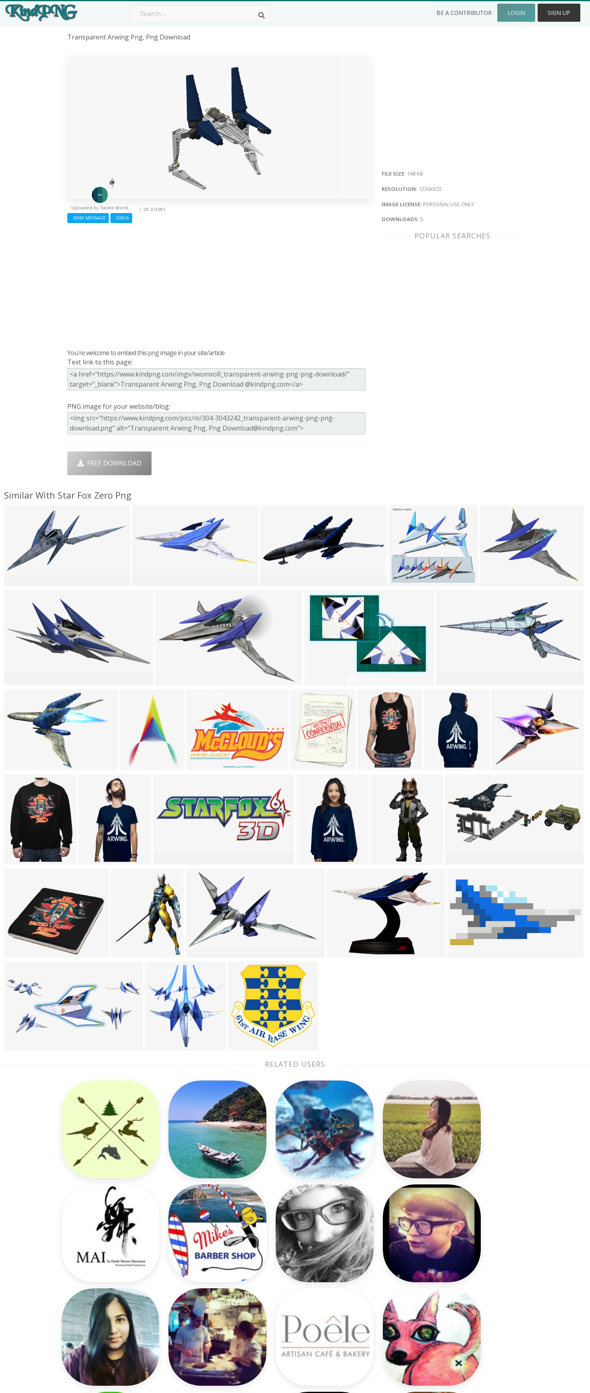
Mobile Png (175, 1297)
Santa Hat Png (180, 1251)
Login (516, 13)
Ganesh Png (359, 1297)
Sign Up (559, 13)
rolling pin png (90, 1285)
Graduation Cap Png (280, 1285)
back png (81, 1239)
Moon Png (265, 1274)
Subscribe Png (180, 1227)
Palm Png (263, 1227)
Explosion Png (271, 1297)
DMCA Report (452, 1262)
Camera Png (268, 1239)
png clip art (85, 1227)
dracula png (85, 1262)
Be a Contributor (464, 13)
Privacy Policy (452, 1274)
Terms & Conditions (462, 1251)
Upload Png (449, 1285)
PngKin (169, 1285)
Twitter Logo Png (185, 1239)
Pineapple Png (362, 1262)
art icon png (86, 1251)
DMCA (121, 218)
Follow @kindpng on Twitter (474, 1320)
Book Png (355, 1285)
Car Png (353, 1239)
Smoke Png (266, 1262)
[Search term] (201, 14)
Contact (443, 1239)
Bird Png (354, 1251)
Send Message (88, 218)
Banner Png (359, 1309)
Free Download (109, 463)
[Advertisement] (219, 284)
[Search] (261, 15)
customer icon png (96, 1274)
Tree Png (263, 1251)
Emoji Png (356, 1274)
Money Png (358, 1227)
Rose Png (172, 1262)
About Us (446, 1227)
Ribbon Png (176, 1274)
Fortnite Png (268, 1309)
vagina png (84, 1297)
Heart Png (173, 1309)
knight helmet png (96, 1309)
